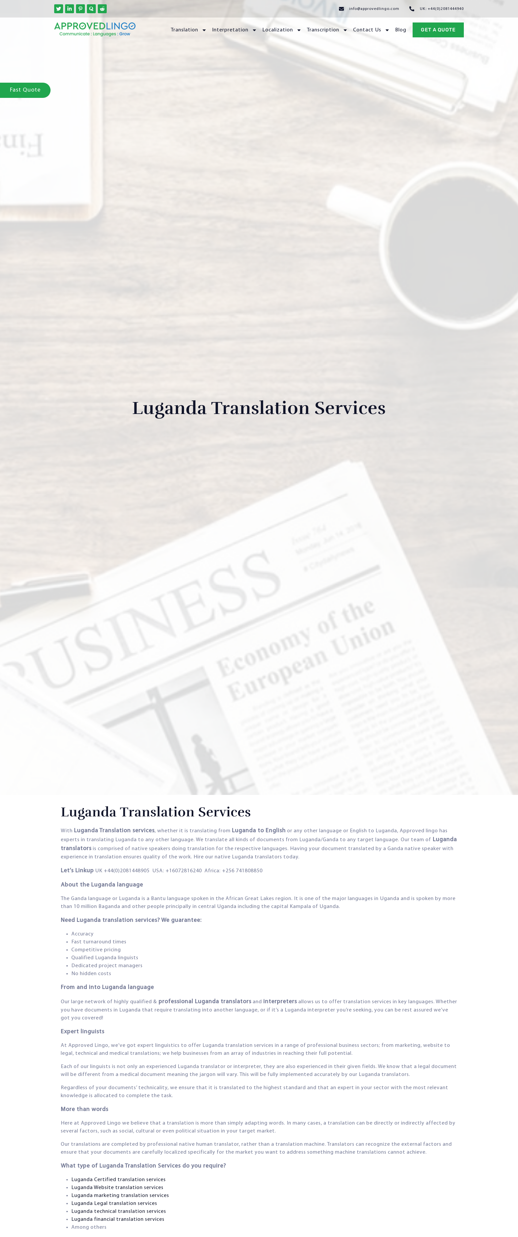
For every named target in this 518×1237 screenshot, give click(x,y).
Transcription (327, 30)
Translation (189, 30)
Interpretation (234, 30)
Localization (282, 30)
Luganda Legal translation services (114, 1203)
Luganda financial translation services (118, 1219)
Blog (400, 30)
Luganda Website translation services (117, 1187)
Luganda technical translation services (118, 1211)
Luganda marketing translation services (120, 1195)
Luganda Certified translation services (118, 1179)
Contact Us (371, 30)
